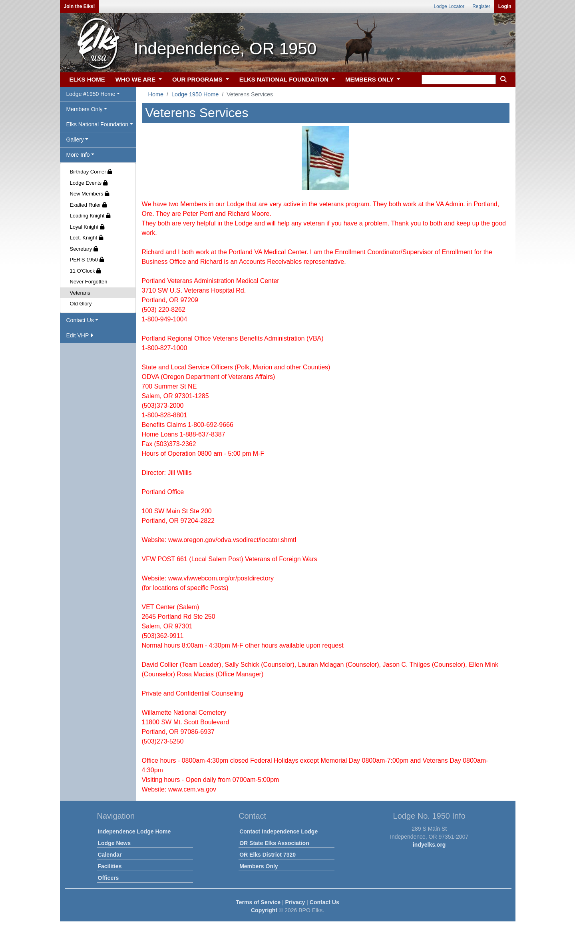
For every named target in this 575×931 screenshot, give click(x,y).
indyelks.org (429, 844)
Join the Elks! (79, 6)
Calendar (110, 854)
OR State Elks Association (274, 843)
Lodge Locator (449, 6)
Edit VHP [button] (79, 335)
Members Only (258, 866)
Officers (108, 878)
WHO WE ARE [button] (136, 79)
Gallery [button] (75, 139)
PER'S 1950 (87, 260)
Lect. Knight (86, 238)
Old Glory (81, 304)
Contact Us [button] (80, 320)
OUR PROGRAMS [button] (198, 79)
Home (155, 94)
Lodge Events (88, 183)
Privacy (295, 902)
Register (481, 6)
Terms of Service (258, 902)
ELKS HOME (87, 79)
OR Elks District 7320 (267, 854)
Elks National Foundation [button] (97, 124)
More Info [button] (78, 155)
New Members (89, 194)
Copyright (264, 910)
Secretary (84, 249)
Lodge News (114, 843)
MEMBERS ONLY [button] (370, 79)
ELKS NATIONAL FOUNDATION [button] (284, 79)
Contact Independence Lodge (278, 831)
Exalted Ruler (88, 205)
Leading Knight (90, 216)
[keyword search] (459, 79)
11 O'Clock (85, 271)
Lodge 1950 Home (195, 94)
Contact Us (324, 902)
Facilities (110, 866)
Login (504, 6)
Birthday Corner (91, 172)
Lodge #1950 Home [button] (90, 94)
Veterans (80, 293)
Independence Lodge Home (134, 831)
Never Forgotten (88, 282)
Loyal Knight (87, 227)
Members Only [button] (84, 109)
